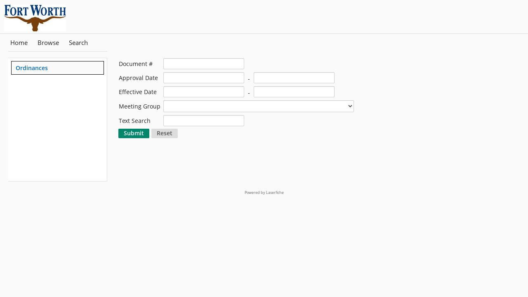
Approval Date (138, 78)
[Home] (43, 16)
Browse (48, 42)
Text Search (135, 121)
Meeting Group (139, 106)
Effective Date (138, 92)
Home (19, 42)
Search (78, 42)
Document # (136, 64)
